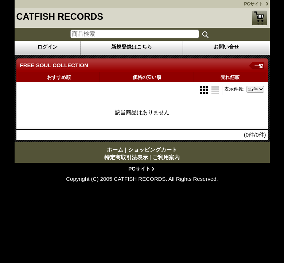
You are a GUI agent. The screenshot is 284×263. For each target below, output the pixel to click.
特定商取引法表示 (126, 157)
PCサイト (254, 4)
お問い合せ (226, 47)
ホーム (115, 149)
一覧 (258, 66)
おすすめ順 (59, 77)
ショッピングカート (259, 18)
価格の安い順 (147, 77)
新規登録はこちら (131, 47)
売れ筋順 (230, 77)
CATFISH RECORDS (59, 16)
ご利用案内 (166, 157)
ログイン (47, 47)
